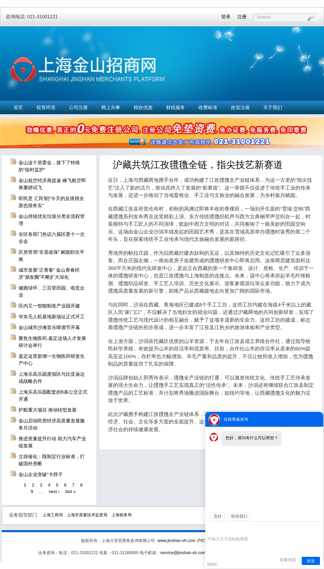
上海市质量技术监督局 (87, 515)
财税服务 (175, 107)
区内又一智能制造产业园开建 (49, 305)
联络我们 (239, 516)
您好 (218, 516)
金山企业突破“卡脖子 (41, 474)
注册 (242, 16)
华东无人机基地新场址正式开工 (52, 316)
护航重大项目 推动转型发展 (48, 410)
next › (54, 491)
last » (70, 491)
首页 (18, 107)
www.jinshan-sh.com (177, 540)
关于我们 (272, 107)
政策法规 (240, 107)
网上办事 (110, 107)
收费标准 (207, 107)
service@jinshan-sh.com (183, 552)
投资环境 (45, 107)
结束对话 (288, 560)
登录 (226, 16)
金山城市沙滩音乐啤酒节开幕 (49, 327)
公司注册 (78, 107)
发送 (311, 561)
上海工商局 (53, 515)
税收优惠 (143, 107)
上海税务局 (121, 515)
